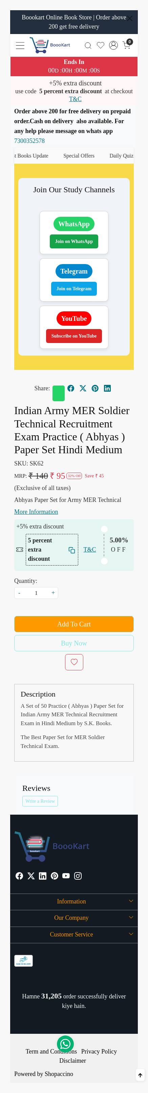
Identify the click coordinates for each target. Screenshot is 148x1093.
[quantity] (36, 593)
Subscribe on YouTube (74, 336)
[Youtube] (66, 876)
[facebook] (71, 388)
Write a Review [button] (40, 801)
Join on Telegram (74, 288)
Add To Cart (74, 624)
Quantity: (25, 580)
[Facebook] (19, 876)
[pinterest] (95, 388)
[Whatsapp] (58, 393)
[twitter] (83, 388)
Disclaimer (72, 1060)
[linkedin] (107, 388)
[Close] (130, 18)
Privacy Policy (99, 1051)
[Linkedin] (43, 876)
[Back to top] (140, 1075)
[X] (31, 876)
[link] (88, 45)
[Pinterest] (54, 876)
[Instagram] (78, 876)
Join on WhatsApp (74, 241)
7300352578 (29, 140)
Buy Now (74, 643)
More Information (36, 511)
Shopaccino (59, 1074)
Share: (42, 388)
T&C (75, 99)
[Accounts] (113, 45)
